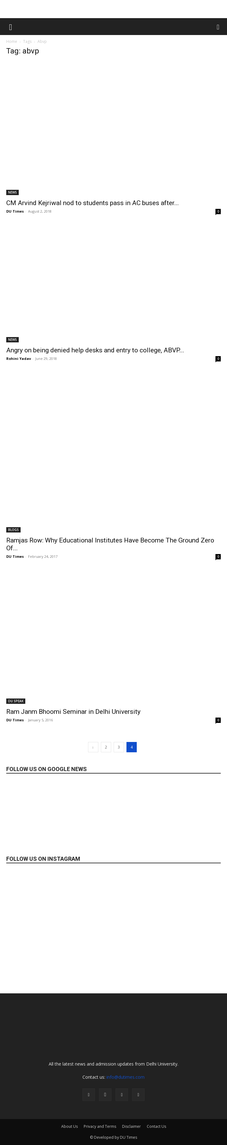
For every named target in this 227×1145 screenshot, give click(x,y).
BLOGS (13, 529)
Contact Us (156, 1126)
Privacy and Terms (100, 1126)
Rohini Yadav (18, 358)
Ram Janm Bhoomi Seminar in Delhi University (73, 711)
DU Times (15, 211)
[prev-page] (93, 747)
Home (11, 41)
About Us (69, 1126)
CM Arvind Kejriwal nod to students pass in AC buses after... (92, 203)
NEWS (12, 192)
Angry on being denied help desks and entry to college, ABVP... (95, 350)
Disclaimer (131, 1126)
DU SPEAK (15, 701)
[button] (11, 26)
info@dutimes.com (125, 1077)
